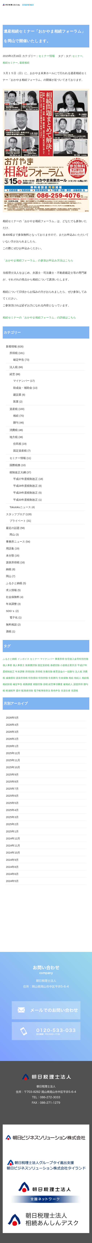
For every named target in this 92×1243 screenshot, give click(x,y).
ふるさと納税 (14, 583)
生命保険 (63, 678)
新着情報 (11, 346)
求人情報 (11, 590)
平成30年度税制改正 (25, 499)
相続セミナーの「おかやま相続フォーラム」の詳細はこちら (39, 317)
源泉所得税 (13, 562)
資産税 (14, 409)
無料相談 (11, 624)
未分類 (10, 555)
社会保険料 (13, 597)
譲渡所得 (78, 684)
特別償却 (33, 678)
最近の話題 (13, 528)
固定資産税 (20, 450)
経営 (12, 374)
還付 (18, 690)
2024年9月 (12, 859)
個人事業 (7, 665)
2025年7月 (12, 788)
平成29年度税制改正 (25, 492)
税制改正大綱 (18, 472)
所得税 (14, 353)
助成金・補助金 (22, 387)
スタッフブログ (15, 514)
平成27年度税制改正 (25, 478)
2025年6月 (12, 795)
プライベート (18, 520)
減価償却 (10, 678)
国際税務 (15, 465)
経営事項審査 (55, 684)
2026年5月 (12, 717)
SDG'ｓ (10, 611)
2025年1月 (12, 831)
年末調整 (11, 603)
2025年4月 (12, 810)
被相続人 (68, 684)
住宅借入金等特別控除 (76, 659)
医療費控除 (31, 665)
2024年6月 (12, 874)
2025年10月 (13, 767)
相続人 (77, 678)
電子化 (14, 617)
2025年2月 (12, 824)
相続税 (85, 678)
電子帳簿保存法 (42, 690)
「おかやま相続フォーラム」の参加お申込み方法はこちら (38, 260)
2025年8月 (12, 781)
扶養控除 (48, 671)
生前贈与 (53, 678)
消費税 (14, 430)
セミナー (77, 56)
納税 (8, 569)
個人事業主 (19, 665)
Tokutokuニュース (20, 507)
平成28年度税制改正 (25, 485)
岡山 (12, 534)
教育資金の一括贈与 (63, 671)
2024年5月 (12, 881)
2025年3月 (12, 817)
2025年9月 (12, 774)
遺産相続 (24, 62)
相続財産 (7, 684)
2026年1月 (12, 746)
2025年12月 (13, 753)
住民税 (17, 443)
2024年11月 (13, 845)
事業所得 (59, 659)
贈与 (16, 422)
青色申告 (55, 690)
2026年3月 (12, 731)
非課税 (74, 690)
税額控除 (37, 684)
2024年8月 (12, 866)
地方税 (14, 437)
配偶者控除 (27, 690)
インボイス (23, 659)
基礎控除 (55, 665)
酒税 (8, 631)
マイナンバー (21, 380)
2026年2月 (12, 738)
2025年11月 (13, 760)
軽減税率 (10, 690)
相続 (16, 415)
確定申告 (18, 359)
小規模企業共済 (68, 665)
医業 (16, 401)
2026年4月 (12, 724)
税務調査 (27, 684)
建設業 (17, 394)
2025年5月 (12, 803)
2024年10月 (13, 852)
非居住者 (65, 690)
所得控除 (30, 671)
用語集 (10, 548)
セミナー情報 (46, 55)
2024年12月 (13, 838)
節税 (45, 684)
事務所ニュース (15, 541)
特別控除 (43, 678)
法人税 (14, 367)
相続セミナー (10, 62)
